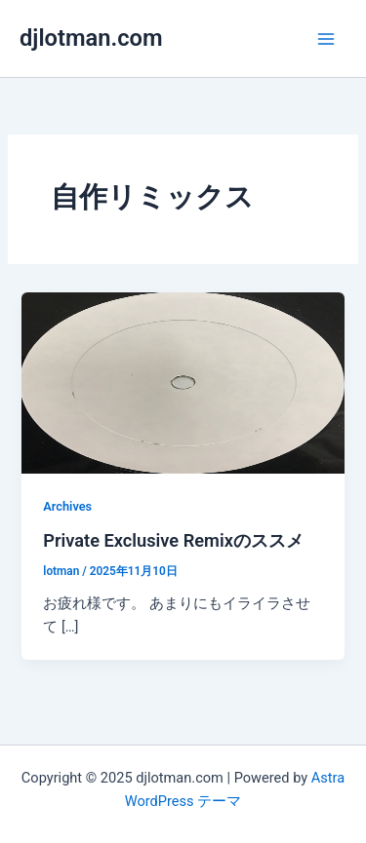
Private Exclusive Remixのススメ (173, 540)
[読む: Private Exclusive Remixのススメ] (182, 382)
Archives (67, 506)
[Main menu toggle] (325, 39)
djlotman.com (91, 38)
